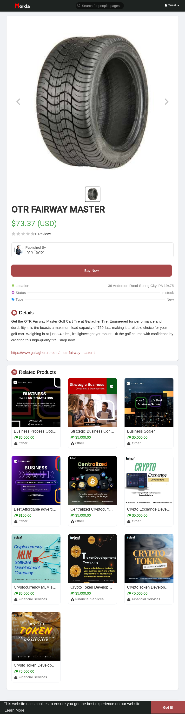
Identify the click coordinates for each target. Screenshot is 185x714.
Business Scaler (141, 431)
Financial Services (33, 599)
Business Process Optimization (40, 431)
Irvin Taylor (35, 252)
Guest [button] (172, 5)
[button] (100, 5)
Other (23, 443)
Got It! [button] (168, 707)
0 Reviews (43, 234)
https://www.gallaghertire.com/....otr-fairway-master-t (53, 353)
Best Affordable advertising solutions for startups (55, 509)
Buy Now (91, 270)
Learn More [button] (14, 710)
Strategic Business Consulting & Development (110, 431)
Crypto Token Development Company (103, 587)
